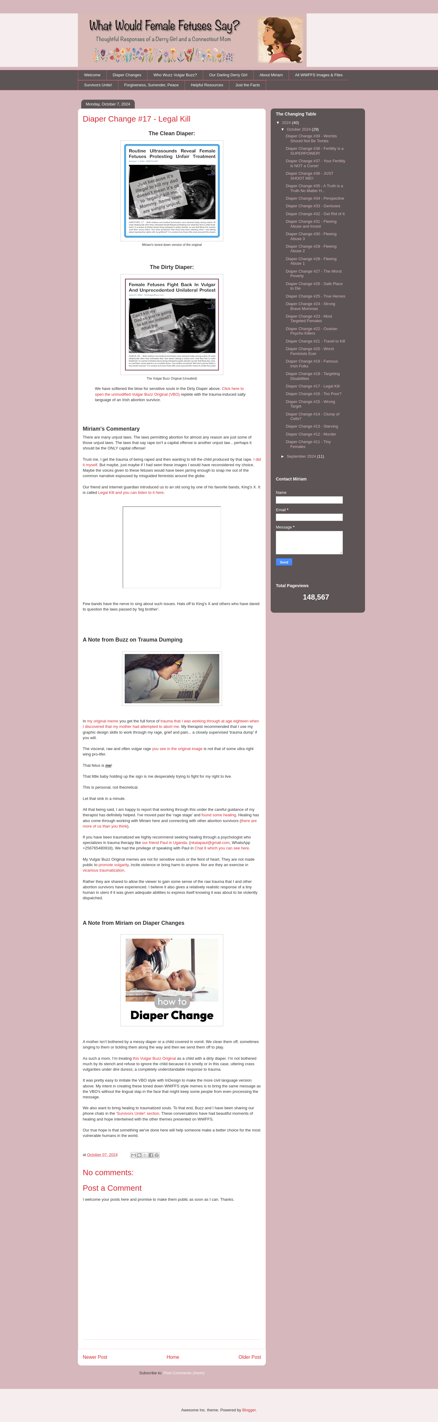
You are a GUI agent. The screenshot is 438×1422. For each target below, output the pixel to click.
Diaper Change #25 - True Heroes (315, 296)
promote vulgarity (114, 864)
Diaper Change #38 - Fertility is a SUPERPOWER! (314, 151)
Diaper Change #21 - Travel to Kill (315, 341)
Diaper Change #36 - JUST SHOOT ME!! (309, 176)
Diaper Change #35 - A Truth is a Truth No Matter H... (314, 188)
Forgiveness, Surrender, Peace (151, 85)
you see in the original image (177, 748)
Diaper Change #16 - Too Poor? (313, 393)
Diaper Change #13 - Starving (312, 426)
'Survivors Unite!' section (137, 1113)
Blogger (248, 1410)
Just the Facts (247, 85)
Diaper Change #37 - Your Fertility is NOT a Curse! (315, 163)
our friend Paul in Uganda (164, 842)
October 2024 (299, 129)
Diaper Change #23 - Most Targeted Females (309, 318)
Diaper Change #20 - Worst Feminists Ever (310, 351)
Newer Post (95, 1357)
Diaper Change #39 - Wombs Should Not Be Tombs (311, 138)
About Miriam (271, 75)
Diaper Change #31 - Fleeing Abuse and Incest (311, 224)
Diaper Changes (127, 75)
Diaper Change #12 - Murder (311, 434)
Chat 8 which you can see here (222, 848)
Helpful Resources (207, 85)
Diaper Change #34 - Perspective (315, 198)
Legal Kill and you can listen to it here (131, 492)
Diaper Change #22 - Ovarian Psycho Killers (311, 331)
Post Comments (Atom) (183, 1373)
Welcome (92, 75)
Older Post (249, 1357)
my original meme (102, 721)
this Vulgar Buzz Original (154, 1058)
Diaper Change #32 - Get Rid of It (315, 214)
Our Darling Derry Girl (228, 75)
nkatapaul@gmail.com (210, 842)
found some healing (218, 815)
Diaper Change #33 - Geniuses (313, 206)
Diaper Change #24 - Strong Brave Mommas (310, 306)
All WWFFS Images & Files (319, 75)
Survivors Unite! (98, 85)
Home (173, 1357)
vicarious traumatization (103, 870)
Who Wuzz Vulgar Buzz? (175, 75)
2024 (287, 122)
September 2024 (302, 456)
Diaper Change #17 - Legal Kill (312, 386)
